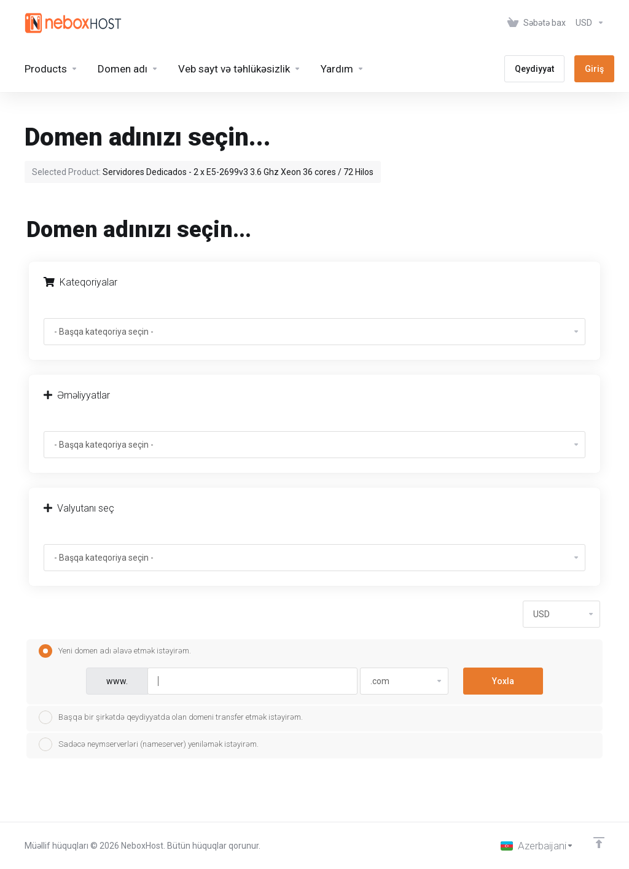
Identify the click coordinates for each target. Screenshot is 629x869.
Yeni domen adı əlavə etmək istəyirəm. (115, 651)
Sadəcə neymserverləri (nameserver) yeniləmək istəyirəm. (149, 744)
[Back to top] (599, 842)
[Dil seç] (537, 845)
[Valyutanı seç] (587, 23)
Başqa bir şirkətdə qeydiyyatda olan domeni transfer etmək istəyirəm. (171, 717)
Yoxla (503, 681)
